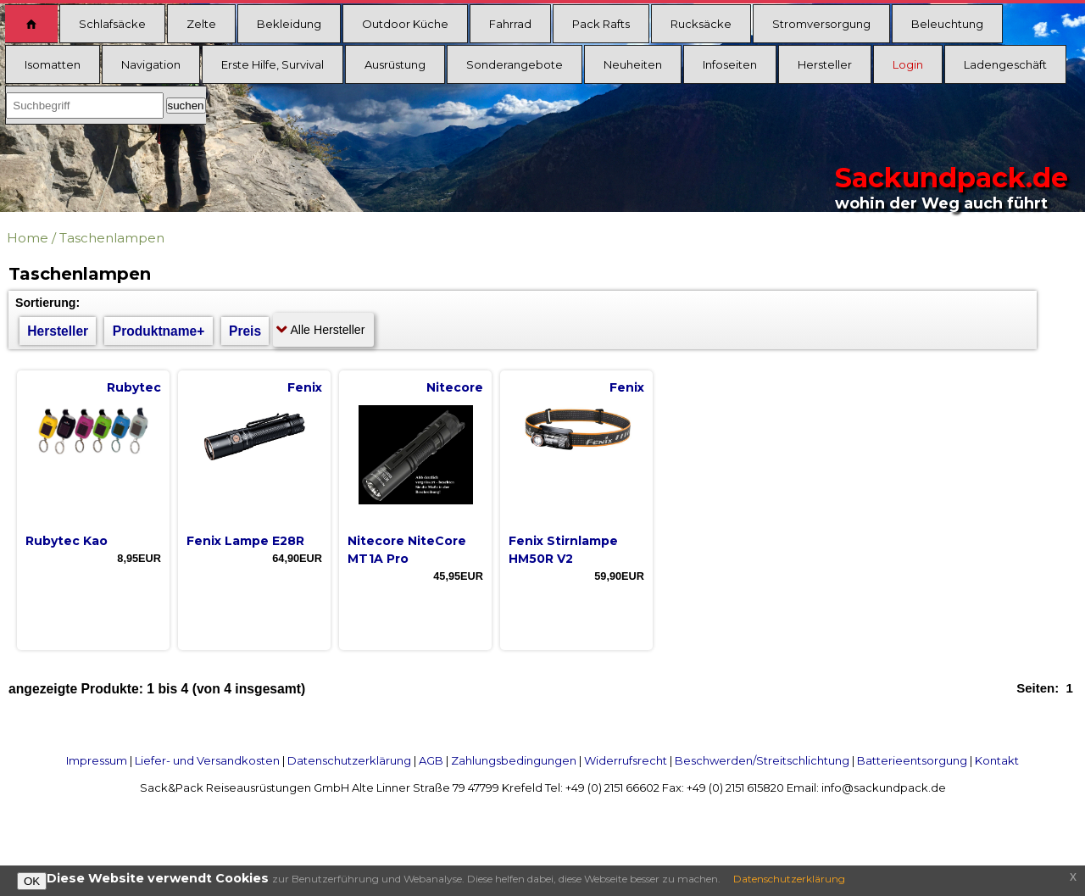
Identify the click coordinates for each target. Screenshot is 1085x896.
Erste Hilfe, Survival (272, 64)
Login (908, 64)
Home (27, 238)
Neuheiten (633, 64)
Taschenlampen (111, 238)
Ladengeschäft (1005, 64)
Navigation (151, 64)
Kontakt (997, 760)
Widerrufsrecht (625, 760)
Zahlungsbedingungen (513, 760)
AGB (431, 760)
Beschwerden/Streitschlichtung (762, 760)
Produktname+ (159, 331)
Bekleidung (289, 24)
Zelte (201, 24)
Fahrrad (510, 24)
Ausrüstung (395, 64)
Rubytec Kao (66, 540)
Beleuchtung (947, 24)
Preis (245, 331)
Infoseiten (730, 64)
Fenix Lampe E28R (245, 540)
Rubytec (134, 387)
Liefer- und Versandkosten (207, 760)
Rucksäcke (701, 24)
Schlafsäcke (112, 24)
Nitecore (454, 387)
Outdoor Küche (405, 24)
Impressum (96, 760)
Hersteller (825, 64)
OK (32, 881)
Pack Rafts (601, 24)
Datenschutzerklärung (349, 760)
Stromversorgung (821, 24)
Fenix (304, 387)
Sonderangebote (514, 64)
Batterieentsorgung (912, 760)
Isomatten (53, 64)
